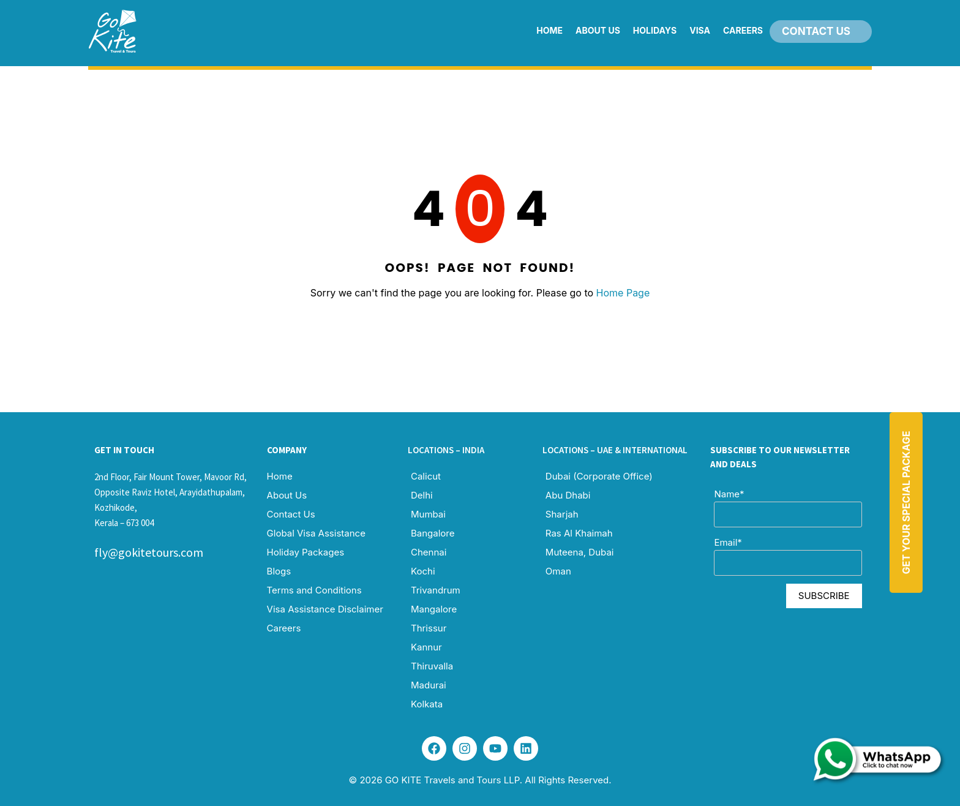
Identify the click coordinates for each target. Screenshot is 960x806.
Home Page (623, 293)
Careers (743, 30)
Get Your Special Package (906, 502)
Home (549, 30)
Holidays (655, 30)
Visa (699, 30)
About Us (598, 30)
